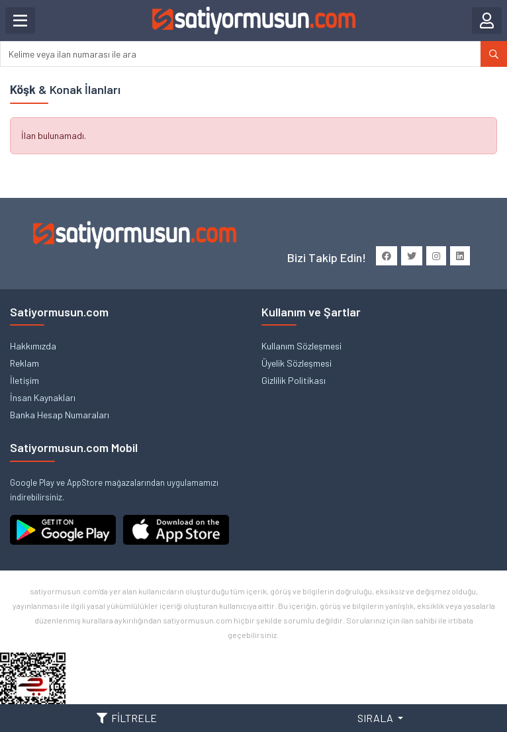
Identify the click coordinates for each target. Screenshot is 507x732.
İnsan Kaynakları (42, 397)
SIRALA (376, 717)
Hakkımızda (33, 345)
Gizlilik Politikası (293, 380)
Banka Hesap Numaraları (59, 414)
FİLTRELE (127, 717)
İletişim (24, 380)
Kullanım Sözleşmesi (301, 345)
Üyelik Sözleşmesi (296, 363)
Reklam (24, 363)
